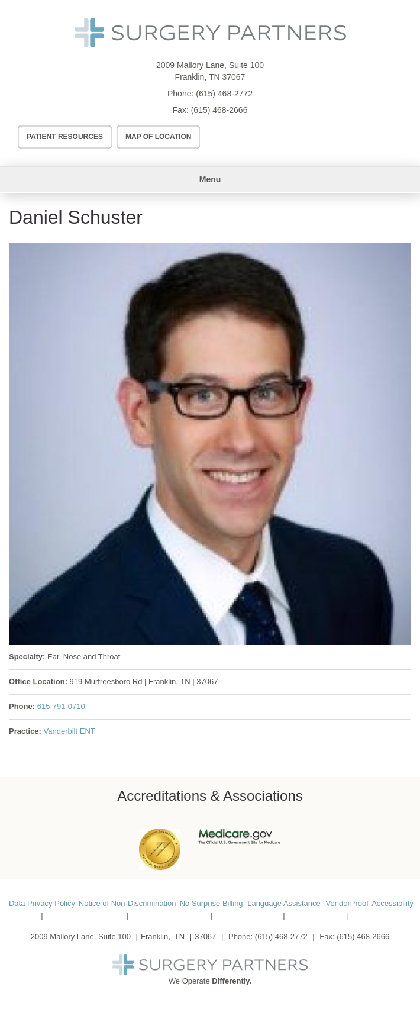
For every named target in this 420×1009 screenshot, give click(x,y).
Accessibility (392, 903)
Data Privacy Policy (42, 903)
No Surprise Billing (211, 903)
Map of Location (158, 137)
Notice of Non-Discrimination (127, 903)
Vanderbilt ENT (69, 731)
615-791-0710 (61, 706)
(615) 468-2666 (219, 110)
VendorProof (347, 903)
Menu (210, 179)
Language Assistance (284, 903)
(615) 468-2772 (224, 93)
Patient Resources (65, 137)
